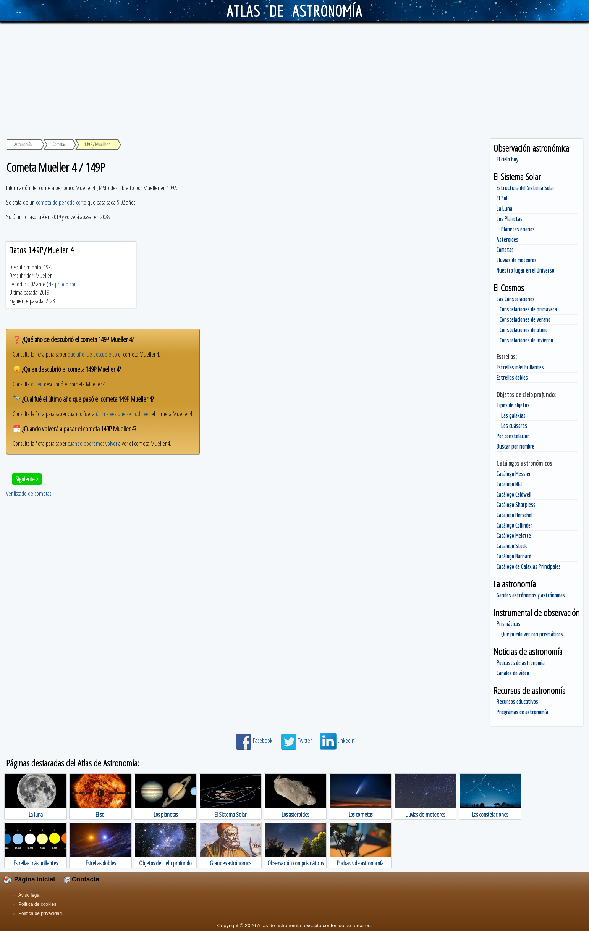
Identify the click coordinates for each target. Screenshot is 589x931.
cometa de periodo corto (61, 202)
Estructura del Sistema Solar (526, 187)
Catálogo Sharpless (516, 504)
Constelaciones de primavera (528, 309)
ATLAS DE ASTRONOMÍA (294, 11)
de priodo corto (64, 284)
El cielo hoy (507, 159)
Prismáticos (508, 623)
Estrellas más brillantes (520, 367)
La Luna (504, 208)
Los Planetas (510, 218)
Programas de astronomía (522, 711)
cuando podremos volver (92, 443)
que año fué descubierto (92, 354)
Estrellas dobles (512, 377)
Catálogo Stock (512, 545)
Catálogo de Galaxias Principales (529, 566)
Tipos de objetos (513, 405)
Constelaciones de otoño (524, 329)
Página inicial (29, 879)
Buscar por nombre (515, 446)
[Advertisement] (294, 79)
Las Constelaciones (516, 298)
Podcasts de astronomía (521, 662)
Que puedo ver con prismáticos (532, 634)
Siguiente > (27, 479)
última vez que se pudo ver (123, 414)
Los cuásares (514, 425)
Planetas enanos (518, 229)
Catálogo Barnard (514, 556)
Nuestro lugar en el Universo (525, 270)
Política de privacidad (40, 913)
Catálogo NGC (510, 484)
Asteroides (507, 239)
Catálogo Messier (514, 473)
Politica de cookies (37, 904)
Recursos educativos (517, 701)
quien (37, 384)
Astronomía (23, 144)
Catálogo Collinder (514, 525)
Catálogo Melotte (514, 535)
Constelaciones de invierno (526, 340)
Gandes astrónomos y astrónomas (531, 595)
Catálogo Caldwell (514, 494)
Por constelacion (513, 435)
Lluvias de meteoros (517, 260)
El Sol (502, 198)
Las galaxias (513, 415)
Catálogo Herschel (514, 514)
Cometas (505, 249)
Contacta (81, 879)
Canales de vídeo (513, 673)
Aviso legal (29, 895)
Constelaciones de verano (525, 319)
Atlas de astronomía (279, 925)
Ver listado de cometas (28, 493)
